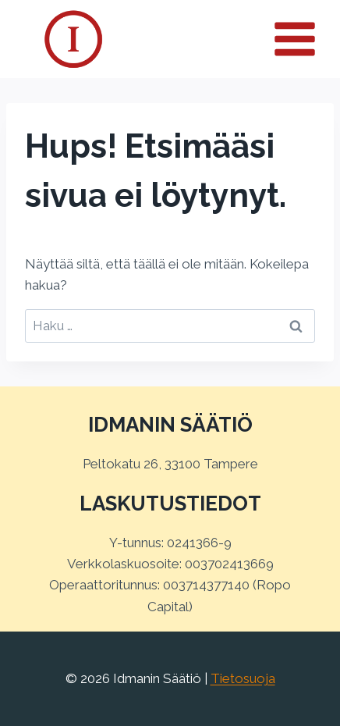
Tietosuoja (243, 678)
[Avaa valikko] (303, 38)
